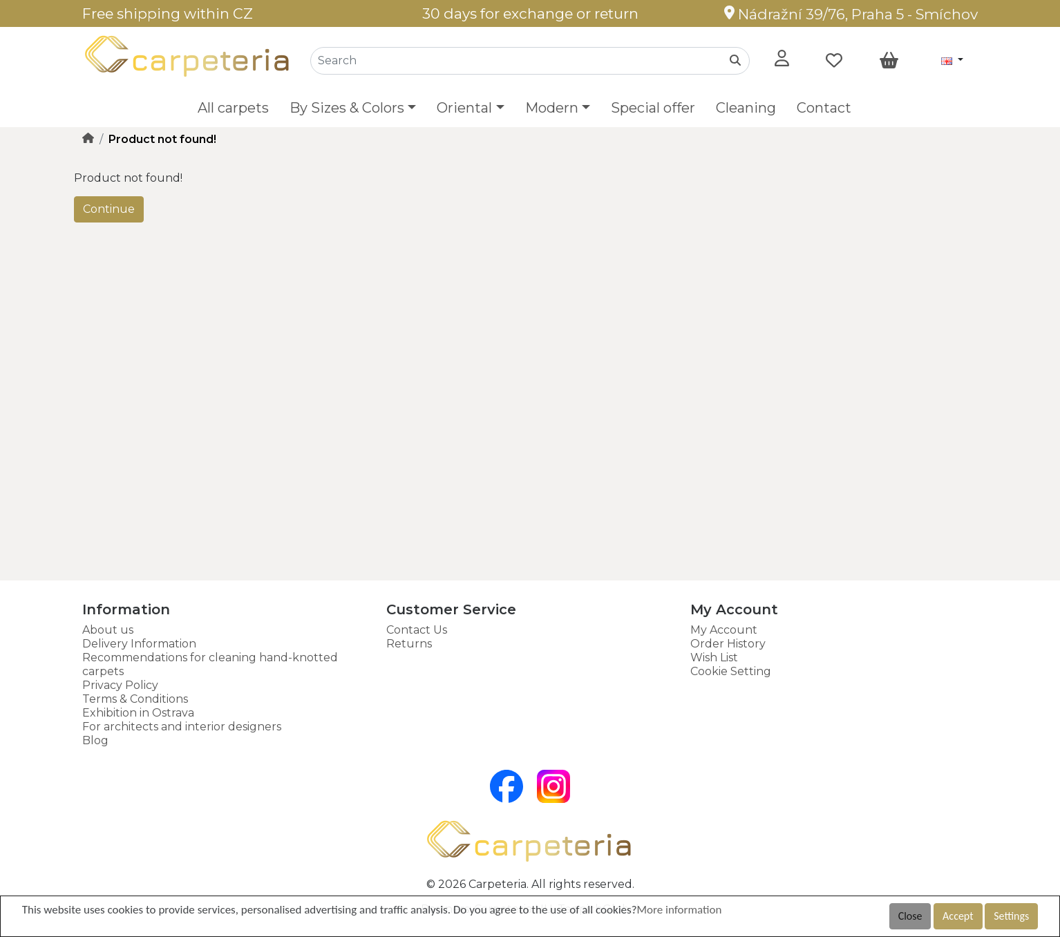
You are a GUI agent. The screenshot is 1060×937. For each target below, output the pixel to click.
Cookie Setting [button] (730, 671)
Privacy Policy (120, 685)
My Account (723, 629)
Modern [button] (551, 108)
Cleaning (746, 108)
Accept (958, 915)
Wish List (714, 657)
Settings (1011, 915)
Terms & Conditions (135, 699)
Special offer (653, 108)
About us (107, 629)
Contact (824, 108)
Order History (728, 643)
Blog (95, 740)
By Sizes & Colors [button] (347, 108)
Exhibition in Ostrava (138, 712)
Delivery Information (139, 643)
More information (679, 909)
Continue (109, 209)
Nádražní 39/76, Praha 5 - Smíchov (851, 14)
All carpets (233, 108)
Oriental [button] (464, 108)
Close (910, 915)
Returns (409, 643)
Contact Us (416, 629)
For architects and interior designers (181, 726)
